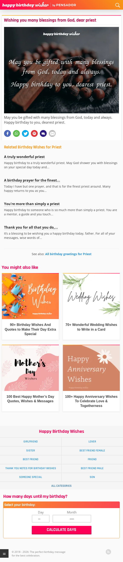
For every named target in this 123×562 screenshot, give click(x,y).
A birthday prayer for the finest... (32, 180)
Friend (92, 459)
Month (72, 512)
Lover (92, 442)
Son (92, 477)
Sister (30, 451)
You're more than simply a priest (32, 203)
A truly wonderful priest (24, 156)
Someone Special (30, 477)
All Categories (61, 486)
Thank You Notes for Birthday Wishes (30, 468)
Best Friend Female (92, 451)
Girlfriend (30, 442)
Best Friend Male (92, 468)
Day (41, 512)
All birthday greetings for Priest (68, 254)
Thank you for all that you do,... (31, 227)
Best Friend (30, 459)
